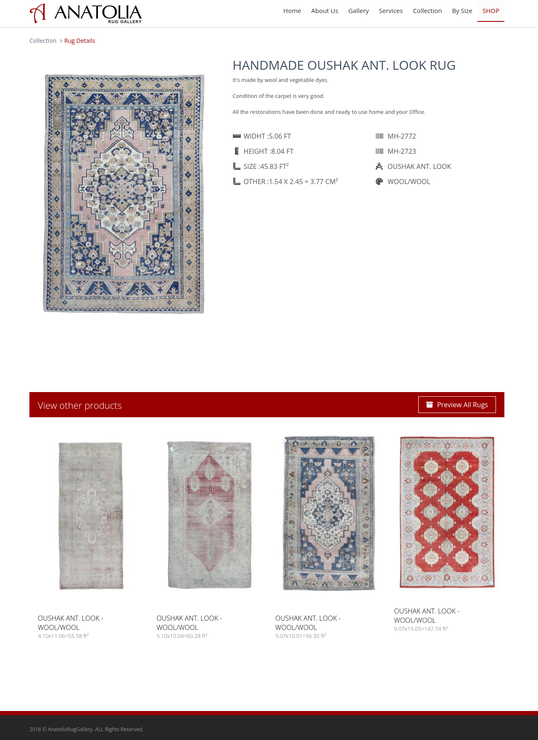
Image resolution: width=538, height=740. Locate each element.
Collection (427, 10)
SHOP (491, 10)
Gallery (358, 10)
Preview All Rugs (457, 404)
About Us (324, 10)
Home (292, 10)
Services (391, 10)
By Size (462, 10)
